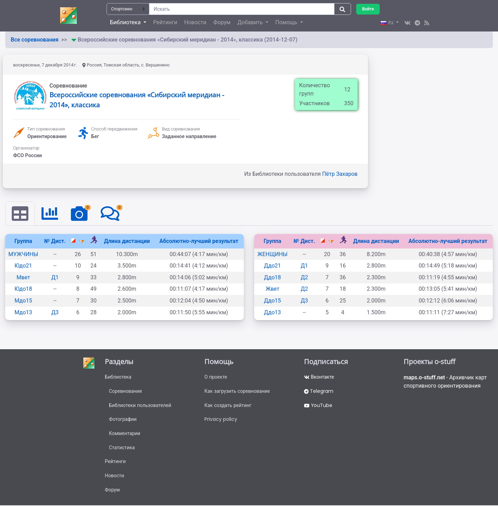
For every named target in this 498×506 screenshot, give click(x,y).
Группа (23, 241)
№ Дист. (55, 241)
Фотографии (123, 419)
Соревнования (125, 391)
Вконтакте (319, 376)
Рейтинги (165, 22)
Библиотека (118, 376)
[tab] (20, 213)
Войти (368, 9)
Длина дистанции (127, 241)
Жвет (272, 289)
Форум (222, 22)
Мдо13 (23, 312)
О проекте (215, 376)
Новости (195, 22)
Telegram (319, 391)
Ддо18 (272, 277)
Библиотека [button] (126, 22)
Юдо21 (23, 265)
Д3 (55, 312)
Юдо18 (23, 289)
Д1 (55, 277)
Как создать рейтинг (228, 405)
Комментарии (124, 433)
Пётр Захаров (340, 174)
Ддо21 (272, 265)
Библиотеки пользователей (140, 405)
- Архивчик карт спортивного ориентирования (446, 381)
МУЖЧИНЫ (23, 254)
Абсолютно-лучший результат (198, 241)
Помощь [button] (286, 22)
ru (388, 22)
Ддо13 (272, 312)
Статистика (122, 447)
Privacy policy (220, 419)
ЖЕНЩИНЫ (272, 254)
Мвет (23, 277)
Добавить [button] (250, 22)
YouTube (318, 405)
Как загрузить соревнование (237, 391)
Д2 (304, 277)
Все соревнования (34, 39)
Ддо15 (272, 300)
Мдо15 (23, 300)
